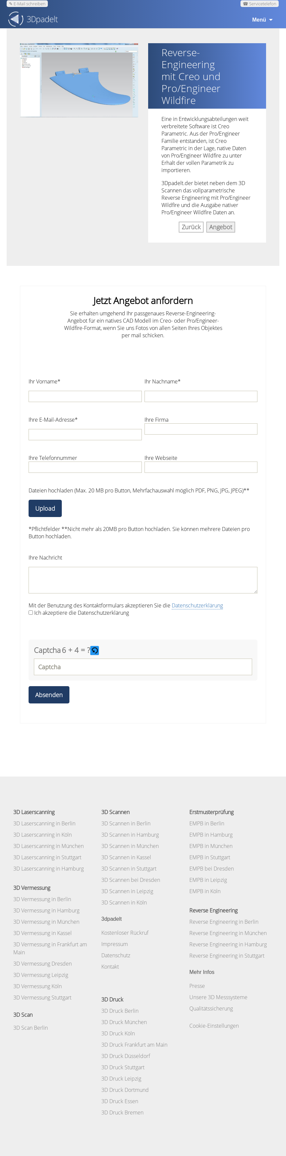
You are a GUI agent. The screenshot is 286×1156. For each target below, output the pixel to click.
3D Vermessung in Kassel (42, 933)
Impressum (114, 944)
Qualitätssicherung (211, 1008)
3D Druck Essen (119, 1101)
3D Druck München (124, 1022)
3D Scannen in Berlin (125, 823)
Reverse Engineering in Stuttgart (226, 955)
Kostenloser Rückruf (124, 932)
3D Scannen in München (130, 846)
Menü (259, 20)
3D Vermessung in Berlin (42, 899)
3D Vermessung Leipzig (40, 975)
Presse (197, 986)
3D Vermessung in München (46, 921)
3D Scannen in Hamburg (130, 834)
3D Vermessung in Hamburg (46, 910)
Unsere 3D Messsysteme (218, 997)
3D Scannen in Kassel (126, 857)
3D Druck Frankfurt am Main (134, 1044)
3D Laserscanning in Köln (42, 834)
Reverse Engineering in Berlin (223, 921)
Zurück (191, 227)
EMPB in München (211, 846)
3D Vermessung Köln (37, 986)
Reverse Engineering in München (228, 933)
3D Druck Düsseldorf (125, 1056)
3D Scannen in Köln (124, 902)
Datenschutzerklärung (197, 605)
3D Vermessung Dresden (42, 963)
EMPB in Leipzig (208, 880)
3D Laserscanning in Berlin (44, 823)
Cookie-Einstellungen (214, 1025)
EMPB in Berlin (206, 823)
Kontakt (110, 966)
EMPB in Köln (205, 891)
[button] (95, 650)
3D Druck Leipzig (121, 1078)
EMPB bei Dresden (211, 868)
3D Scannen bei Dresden (130, 880)
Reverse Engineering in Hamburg (228, 944)
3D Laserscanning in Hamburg (48, 868)
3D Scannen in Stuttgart (128, 868)
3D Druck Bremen (122, 1112)
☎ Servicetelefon (259, 4)
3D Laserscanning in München (48, 846)
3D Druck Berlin (120, 1010)
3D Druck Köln (118, 1033)
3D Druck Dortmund (125, 1090)
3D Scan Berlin (30, 1027)
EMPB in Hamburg (211, 834)
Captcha (47, 650)
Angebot (220, 227)
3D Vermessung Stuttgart (42, 997)
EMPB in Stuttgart (209, 857)
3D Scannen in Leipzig (127, 891)
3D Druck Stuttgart (122, 1067)
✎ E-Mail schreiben (27, 4)
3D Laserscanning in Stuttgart (47, 857)
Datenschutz (115, 955)
